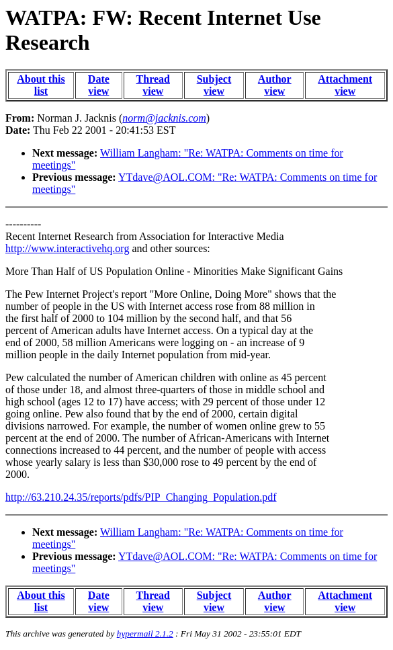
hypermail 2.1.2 (145, 633)
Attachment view (345, 85)
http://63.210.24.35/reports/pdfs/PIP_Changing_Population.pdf (141, 497)
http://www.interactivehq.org (67, 248)
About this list (41, 85)
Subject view (214, 85)
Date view (99, 85)
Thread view (153, 85)
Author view (275, 85)
